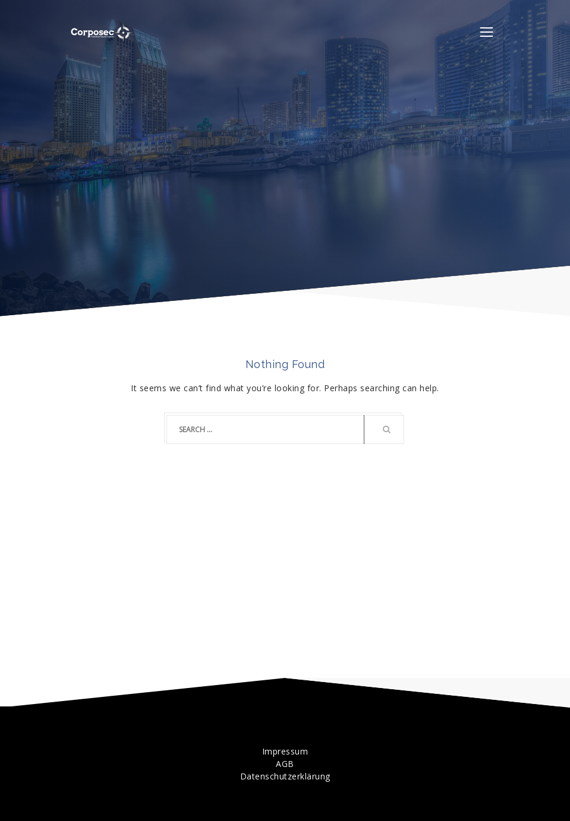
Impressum (285, 751)
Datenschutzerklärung (285, 776)
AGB (285, 763)
